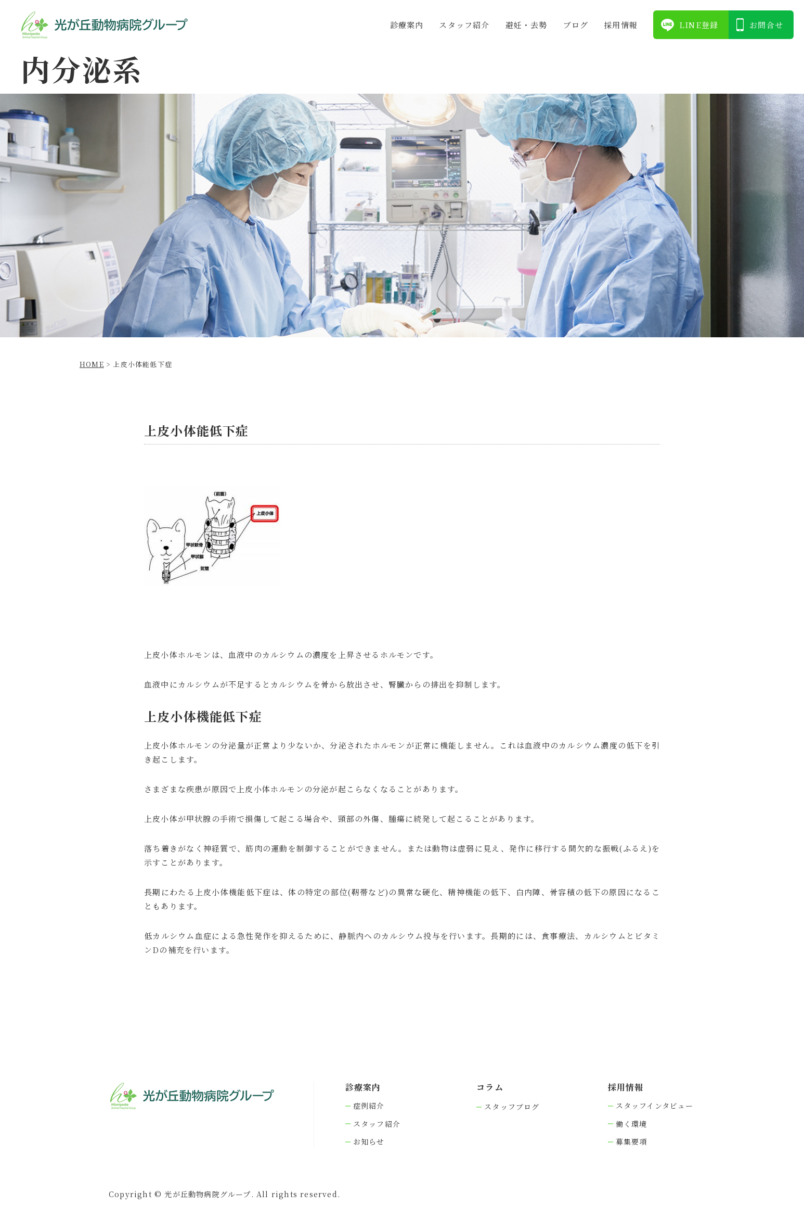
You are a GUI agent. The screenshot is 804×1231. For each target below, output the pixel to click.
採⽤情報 (621, 25)
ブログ (576, 25)
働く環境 (631, 1124)
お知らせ (369, 1142)
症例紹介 (369, 1106)
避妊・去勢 (526, 25)
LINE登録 (698, 24)
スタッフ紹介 (464, 25)
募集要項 (631, 1142)
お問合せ (766, 24)
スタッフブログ (511, 1107)
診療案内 (407, 25)
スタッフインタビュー (655, 1106)
